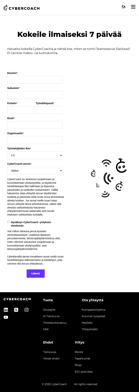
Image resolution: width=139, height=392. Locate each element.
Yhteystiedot (90, 329)
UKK (46, 329)
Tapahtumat (82, 358)
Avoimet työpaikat (93, 316)
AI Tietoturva (51, 316)
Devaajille (49, 309)
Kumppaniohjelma (93, 309)
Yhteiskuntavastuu (55, 322)
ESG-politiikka (83, 371)
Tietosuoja (49, 352)
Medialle (87, 322)
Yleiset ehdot (51, 358)
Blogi (78, 365)
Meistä (79, 352)
